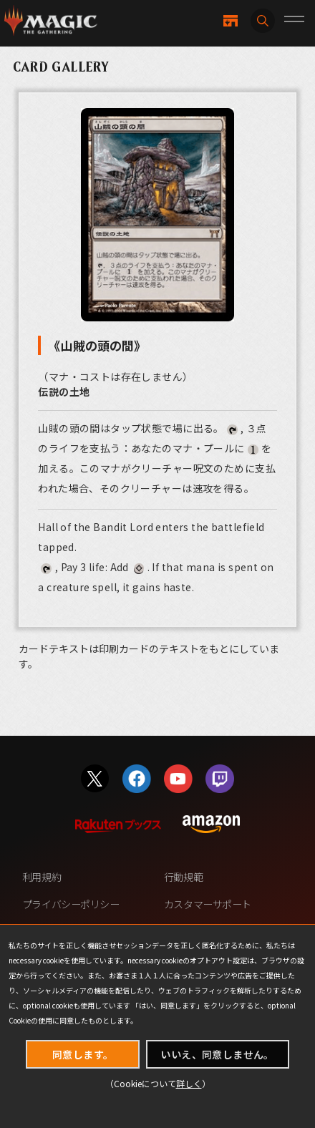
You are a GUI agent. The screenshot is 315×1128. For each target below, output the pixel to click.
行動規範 (183, 877)
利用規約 (41, 877)
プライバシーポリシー (71, 904)
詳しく (189, 1083)
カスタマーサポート (207, 904)
